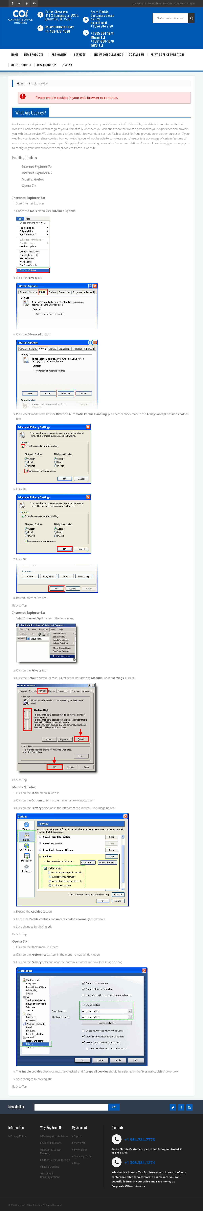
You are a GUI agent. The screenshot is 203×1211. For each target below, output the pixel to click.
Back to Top (19, 605)
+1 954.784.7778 (139, 1139)
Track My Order (82, 1156)
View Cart (78, 1143)
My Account (139, 3)
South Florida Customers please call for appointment (102, 17)
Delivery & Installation (54, 1136)
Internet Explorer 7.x (37, 166)
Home (20, 83)
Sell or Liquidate (50, 1143)
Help (75, 1163)
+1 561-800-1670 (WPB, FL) (102, 43)
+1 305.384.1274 (139, 1162)
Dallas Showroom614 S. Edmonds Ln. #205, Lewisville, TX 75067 (62, 15)
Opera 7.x (29, 185)
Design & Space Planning (50, 1151)
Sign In (77, 1136)
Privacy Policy (17, 1136)
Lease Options (49, 1166)
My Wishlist (154, 3)
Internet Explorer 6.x (37, 173)
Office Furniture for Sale (55, 1160)
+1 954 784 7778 (102, 26)
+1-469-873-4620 (57, 31)
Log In (191, 3)
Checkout (179, 3)
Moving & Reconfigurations (50, 1175)
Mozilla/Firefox (33, 179)
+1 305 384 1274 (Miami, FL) (102, 35)
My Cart (167, 3)
